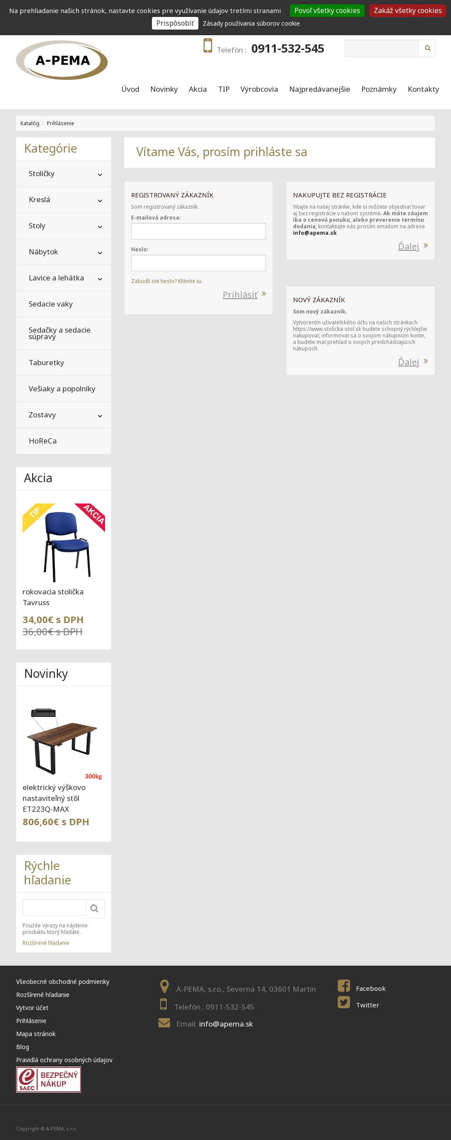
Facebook (371, 988)
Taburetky (46, 362)
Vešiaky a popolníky (62, 388)
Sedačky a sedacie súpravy (60, 333)
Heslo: (139, 249)
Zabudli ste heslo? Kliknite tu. (167, 281)
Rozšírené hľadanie (46, 943)
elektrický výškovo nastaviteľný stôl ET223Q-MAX (54, 798)
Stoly (37, 225)
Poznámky (379, 89)
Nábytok (43, 252)
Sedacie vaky (51, 304)
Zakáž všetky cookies (408, 10)
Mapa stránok (36, 1034)
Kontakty (423, 89)
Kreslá (39, 199)
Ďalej (408, 246)
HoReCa (43, 441)
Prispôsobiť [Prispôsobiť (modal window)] (175, 23)
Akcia (198, 89)
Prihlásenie (60, 123)
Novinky (164, 89)
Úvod (130, 89)
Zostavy (42, 415)
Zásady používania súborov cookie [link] (251, 23)
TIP (224, 89)
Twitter (367, 1005)
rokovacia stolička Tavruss (53, 597)
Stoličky (42, 173)
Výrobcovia (259, 89)
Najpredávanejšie (319, 89)
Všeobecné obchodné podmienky (62, 981)
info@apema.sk (315, 233)
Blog (22, 1047)
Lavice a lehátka (56, 278)
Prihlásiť (240, 294)
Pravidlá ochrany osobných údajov (64, 1060)
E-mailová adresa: (156, 217)
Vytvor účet (32, 1007)
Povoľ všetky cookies (327, 10)
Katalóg (30, 123)
